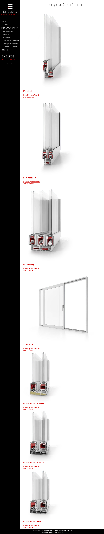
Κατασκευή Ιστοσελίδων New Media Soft (52, 532)
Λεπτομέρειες (28, 97)
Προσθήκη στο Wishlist (31, 95)
